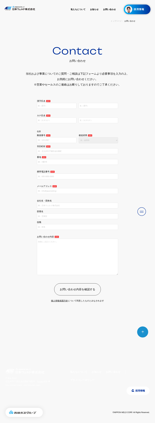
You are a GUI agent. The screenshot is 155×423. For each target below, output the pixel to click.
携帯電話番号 (46, 171)
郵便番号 (43, 135)
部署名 (40, 211)
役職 (39, 222)
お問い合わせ (109, 9)
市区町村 (43, 146)
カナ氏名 (43, 115)
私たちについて (78, 9)
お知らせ (94, 9)
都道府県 (85, 135)
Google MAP (42, 381)
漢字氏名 (43, 101)
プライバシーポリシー (82, 380)
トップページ (116, 21)
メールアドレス (47, 186)
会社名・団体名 (44, 200)
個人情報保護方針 (59, 301)
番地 (41, 157)
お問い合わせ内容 (48, 236)
